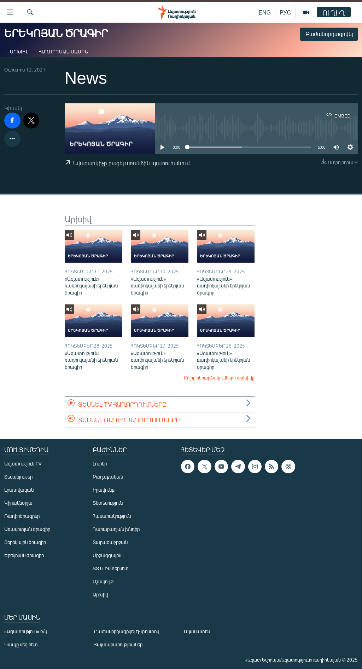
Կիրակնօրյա (18, 503)
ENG (264, 12)
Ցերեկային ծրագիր (25, 542)
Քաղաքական (108, 477)
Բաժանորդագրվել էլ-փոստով (126, 631)
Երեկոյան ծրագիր (24, 555)
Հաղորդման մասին (63, 51)
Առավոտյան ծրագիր (27, 529)
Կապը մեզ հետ (21, 644)
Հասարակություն (112, 516)
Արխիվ (19, 51)
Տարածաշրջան (110, 542)
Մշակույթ (103, 581)
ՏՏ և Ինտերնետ (111, 568)
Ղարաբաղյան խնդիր (116, 529)
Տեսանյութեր (18, 477)
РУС (285, 12)
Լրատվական (19, 490)
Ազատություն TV (23, 464)
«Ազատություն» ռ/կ (25, 631)
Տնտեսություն (108, 503)
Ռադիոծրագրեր (22, 516)
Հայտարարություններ (118, 644)
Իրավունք (104, 490)
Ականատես (197, 631)
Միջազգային (107, 555)
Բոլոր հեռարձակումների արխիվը (219, 378)
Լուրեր (100, 464)
